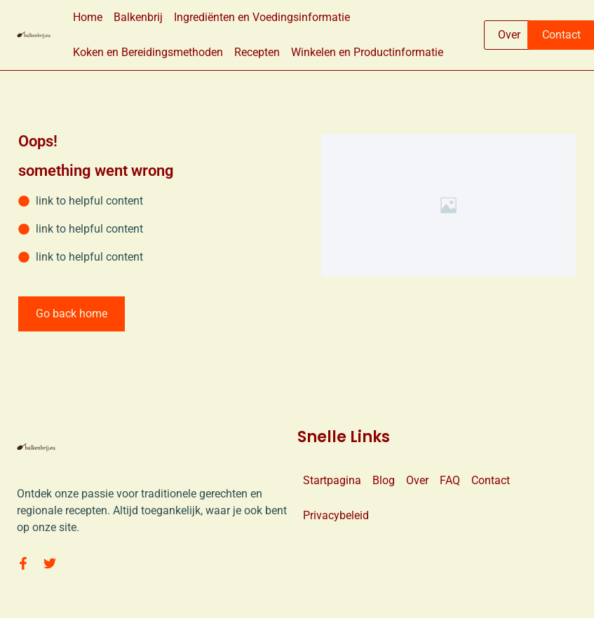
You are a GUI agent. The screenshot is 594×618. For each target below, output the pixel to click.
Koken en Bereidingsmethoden (148, 52)
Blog (383, 480)
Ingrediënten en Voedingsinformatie (262, 17)
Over (417, 480)
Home (87, 17)
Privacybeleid (336, 515)
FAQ (450, 480)
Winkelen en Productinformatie (367, 52)
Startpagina (332, 480)
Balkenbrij (138, 17)
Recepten (257, 52)
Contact (490, 480)
